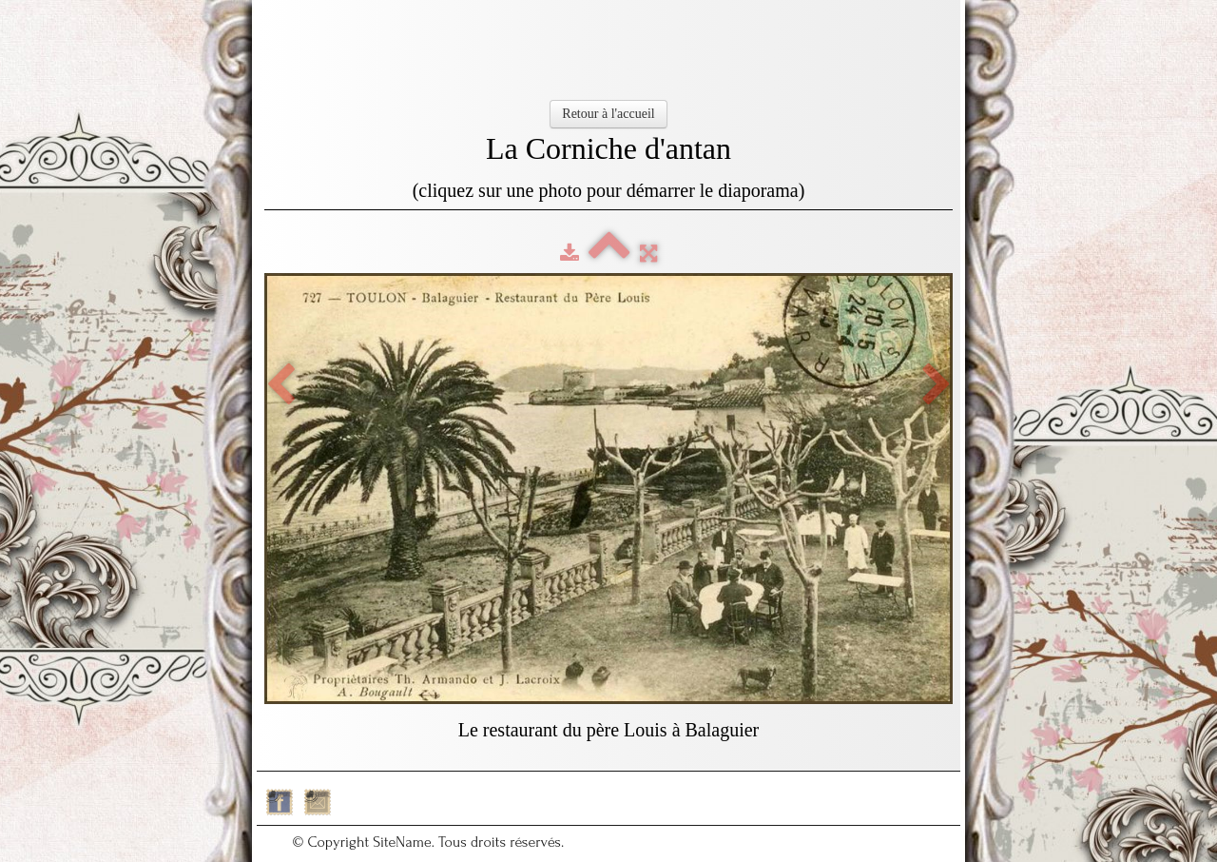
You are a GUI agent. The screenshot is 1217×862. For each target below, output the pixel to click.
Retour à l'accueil (608, 114)
